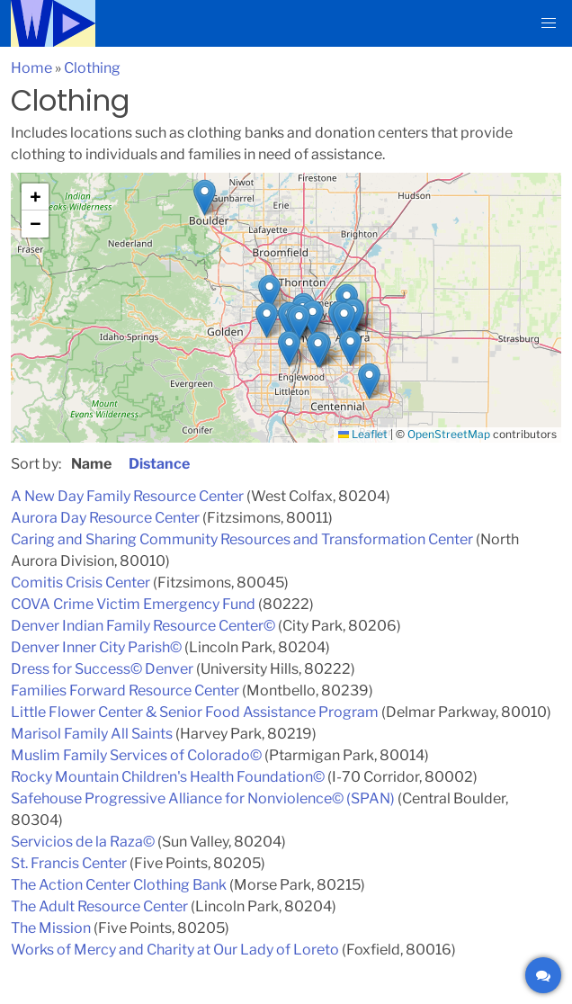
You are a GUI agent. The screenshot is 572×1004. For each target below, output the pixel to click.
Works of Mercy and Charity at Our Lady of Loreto (175, 949)
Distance (159, 463)
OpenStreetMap (448, 434)
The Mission (51, 928)
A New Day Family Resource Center (127, 496)
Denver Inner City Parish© (96, 647)
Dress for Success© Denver (102, 668)
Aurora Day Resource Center (105, 517)
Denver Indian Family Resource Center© (143, 625)
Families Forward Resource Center (125, 690)
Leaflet (363, 434)
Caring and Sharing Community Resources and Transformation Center (242, 539)
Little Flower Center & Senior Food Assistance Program (195, 712)
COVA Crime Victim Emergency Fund (133, 604)
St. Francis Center (69, 863)
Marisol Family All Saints (92, 733)
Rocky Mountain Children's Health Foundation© (168, 776)
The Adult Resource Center (99, 906)
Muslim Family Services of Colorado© (136, 755)
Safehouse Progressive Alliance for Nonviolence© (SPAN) (203, 798)
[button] (548, 23)
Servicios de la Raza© (83, 841)
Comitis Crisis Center (80, 582)
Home (31, 67)
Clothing (92, 67)
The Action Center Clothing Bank (119, 884)
